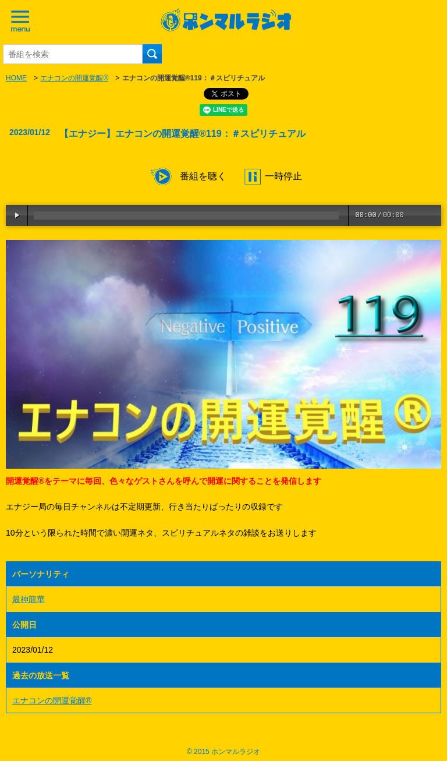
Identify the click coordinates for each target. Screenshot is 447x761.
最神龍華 (28, 599)
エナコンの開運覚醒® (74, 78)
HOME (16, 78)
